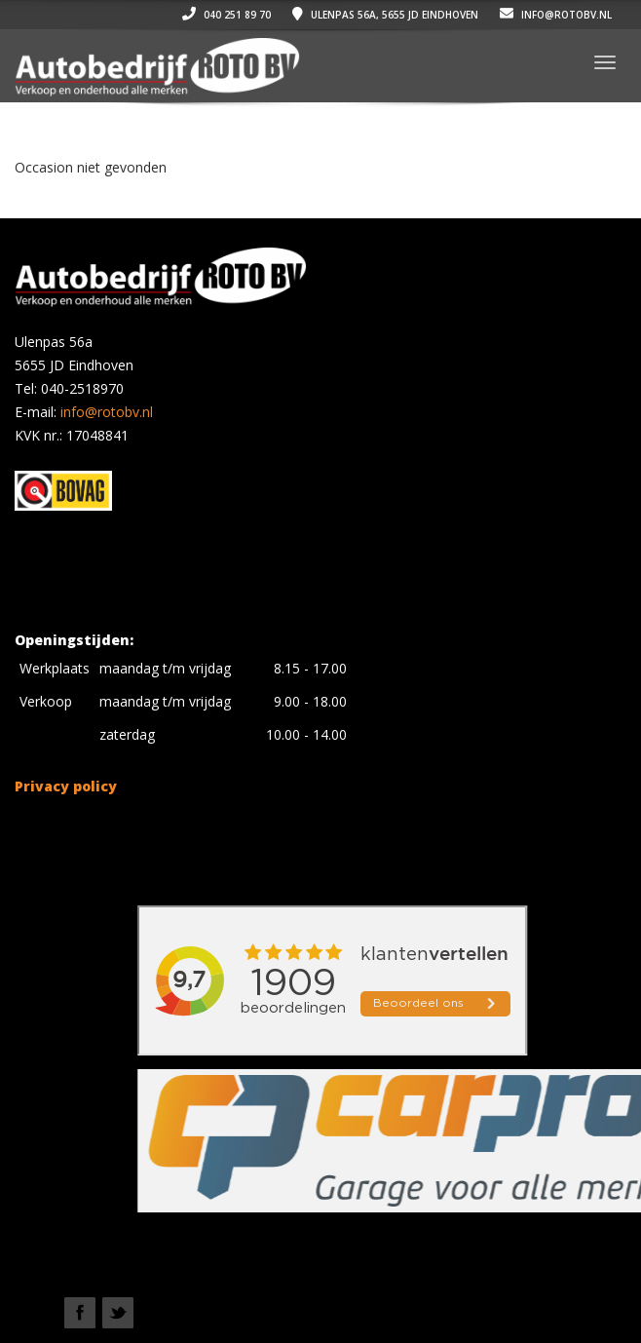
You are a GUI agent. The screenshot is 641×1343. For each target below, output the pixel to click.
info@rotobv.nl (556, 14)
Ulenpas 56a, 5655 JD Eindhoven (385, 14)
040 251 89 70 (226, 14)
